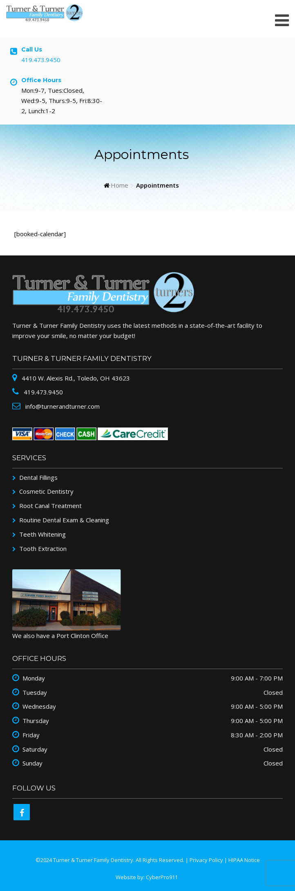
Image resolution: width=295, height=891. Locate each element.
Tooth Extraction (43, 548)
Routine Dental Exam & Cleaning (64, 520)
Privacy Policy (206, 860)
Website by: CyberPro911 (147, 877)
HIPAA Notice (244, 860)
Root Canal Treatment (50, 505)
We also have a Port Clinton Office (60, 635)
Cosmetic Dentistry (46, 491)
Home (119, 185)
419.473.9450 (40, 60)
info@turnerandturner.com (62, 406)
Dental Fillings (38, 477)
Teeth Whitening (42, 534)
